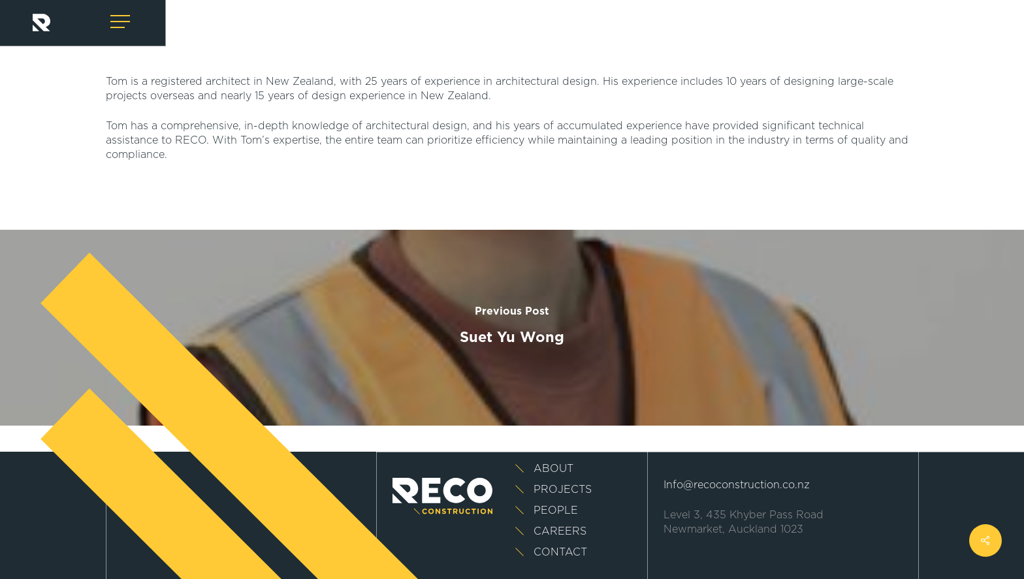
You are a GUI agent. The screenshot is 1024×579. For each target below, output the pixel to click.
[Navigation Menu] (121, 22)
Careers (560, 531)
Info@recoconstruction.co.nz (737, 485)
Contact (560, 552)
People (556, 510)
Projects (563, 489)
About (553, 468)
